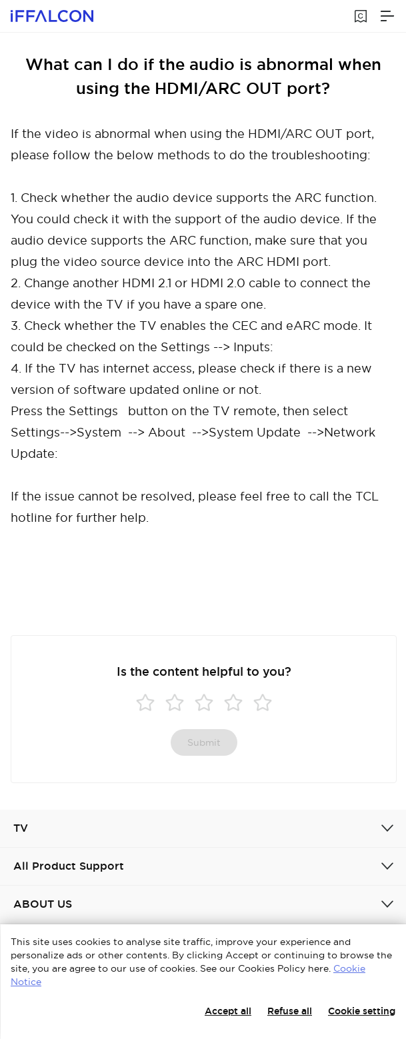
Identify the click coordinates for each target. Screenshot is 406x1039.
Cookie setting (361, 1011)
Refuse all (289, 1011)
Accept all (228, 1011)
